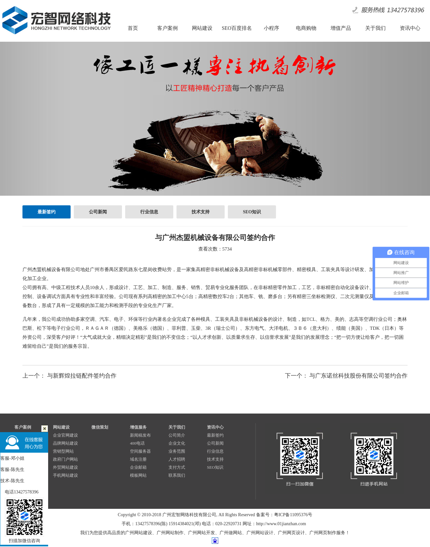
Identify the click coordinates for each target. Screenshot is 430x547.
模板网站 (138, 475)
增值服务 (138, 427)
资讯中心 (215, 427)
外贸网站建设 (65, 467)
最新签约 (47, 211)
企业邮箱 (138, 467)
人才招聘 (176, 459)
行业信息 (149, 211)
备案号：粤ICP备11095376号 (284, 514)
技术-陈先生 (12, 480)
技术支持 (201, 211)
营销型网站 (63, 451)
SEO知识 (252, 211)
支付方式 (176, 467)
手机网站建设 (65, 475)
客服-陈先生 (12, 469)
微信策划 (99, 427)
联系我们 (176, 475)
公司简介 (176, 435)
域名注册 (138, 459)
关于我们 (176, 427)
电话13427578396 (19, 492)
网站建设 (61, 427)
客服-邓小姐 (12, 458)
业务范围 (176, 451)
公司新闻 (98, 211)
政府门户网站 (65, 459)
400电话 (137, 443)
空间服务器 (140, 451)
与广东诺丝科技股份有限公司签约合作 (358, 375)
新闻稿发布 (140, 435)
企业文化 (176, 443)
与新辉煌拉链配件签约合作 (81, 375)
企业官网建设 (65, 435)
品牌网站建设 (65, 443)
